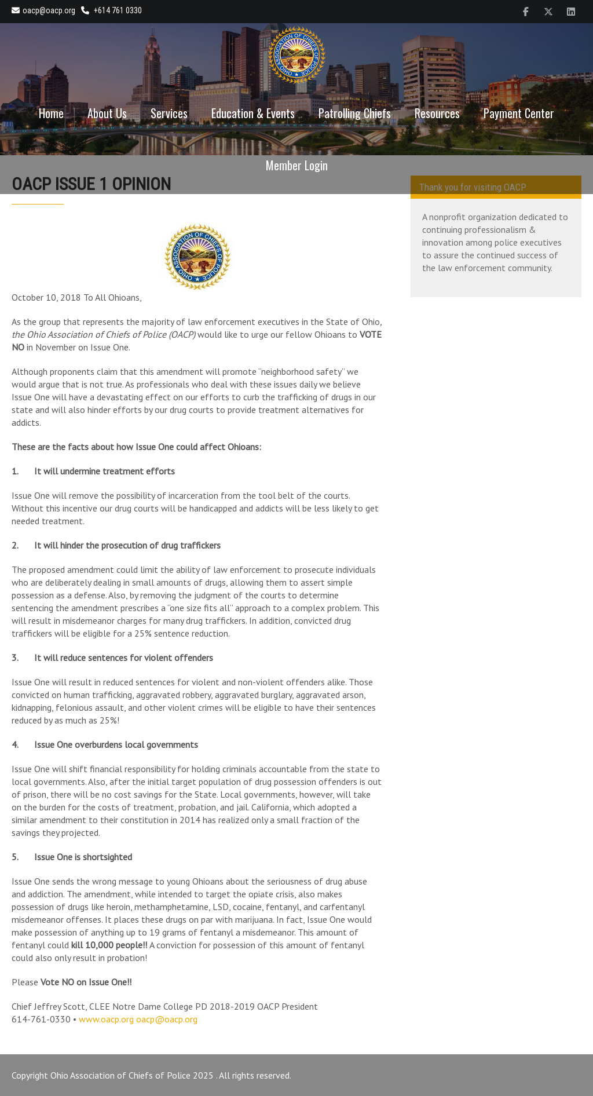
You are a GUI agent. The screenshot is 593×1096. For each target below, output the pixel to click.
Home (51, 113)
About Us (107, 113)
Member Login (297, 165)
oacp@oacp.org (43, 10)
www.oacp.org (106, 1019)
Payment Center (519, 113)
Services (169, 113)
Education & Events (253, 113)
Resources (437, 113)
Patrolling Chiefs (355, 113)
